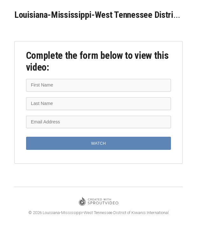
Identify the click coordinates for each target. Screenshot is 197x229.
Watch (98, 143)
